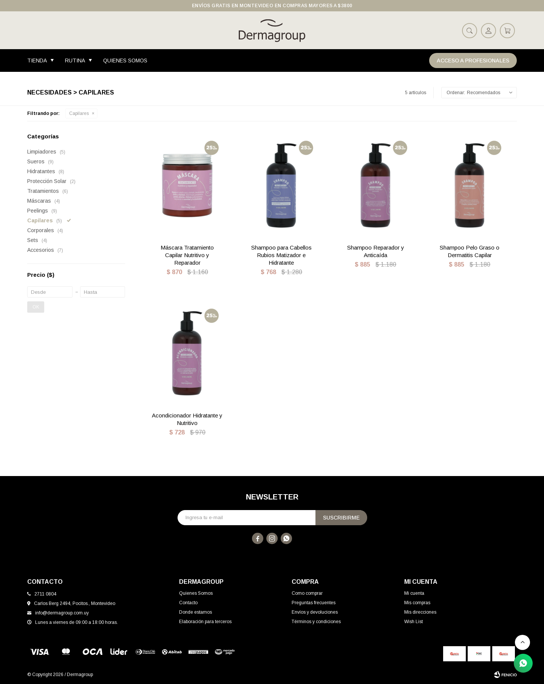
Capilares (79, 113)
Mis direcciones (420, 612)
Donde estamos (195, 612)
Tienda (37, 60)
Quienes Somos (125, 60)
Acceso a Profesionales (473, 60)
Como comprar (307, 593)
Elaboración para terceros (205, 621)
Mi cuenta (414, 593)
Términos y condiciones (316, 621)
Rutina (75, 60)
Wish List (413, 621)
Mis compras (417, 602)
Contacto (188, 602)
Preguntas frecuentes (313, 602)
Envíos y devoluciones (315, 612)
